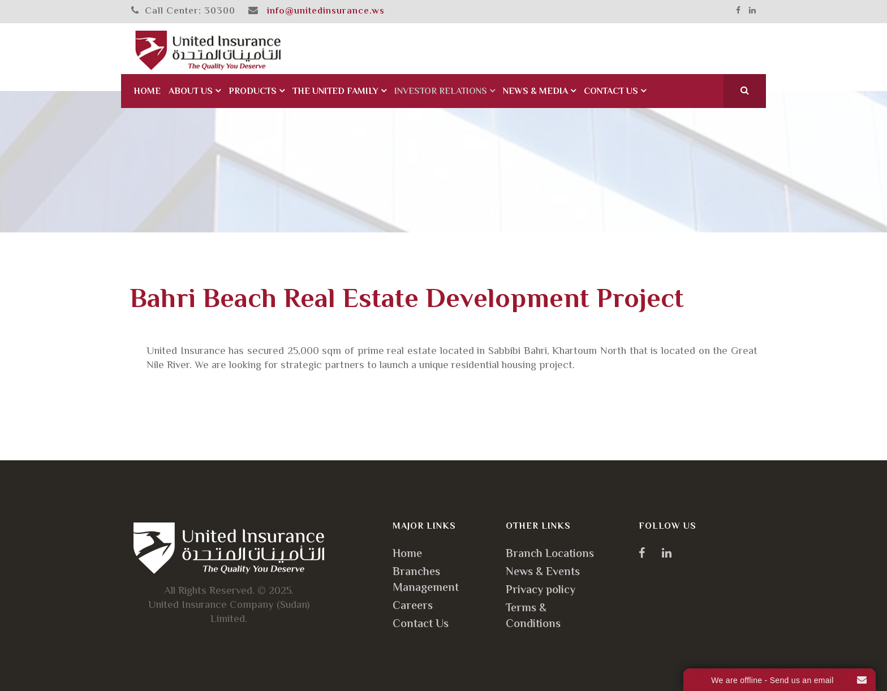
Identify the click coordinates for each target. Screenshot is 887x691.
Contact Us (611, 92)
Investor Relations (440, 92)
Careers (413, 606)
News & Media (535, 92)
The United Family (335, 92)
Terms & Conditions (533, 616)
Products (253, 92)
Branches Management (426, 580)
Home (147, 92)
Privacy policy (540, 590)
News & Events (543, 572)
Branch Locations (550, 554)
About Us (191, 92)
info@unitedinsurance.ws (326, 11)
